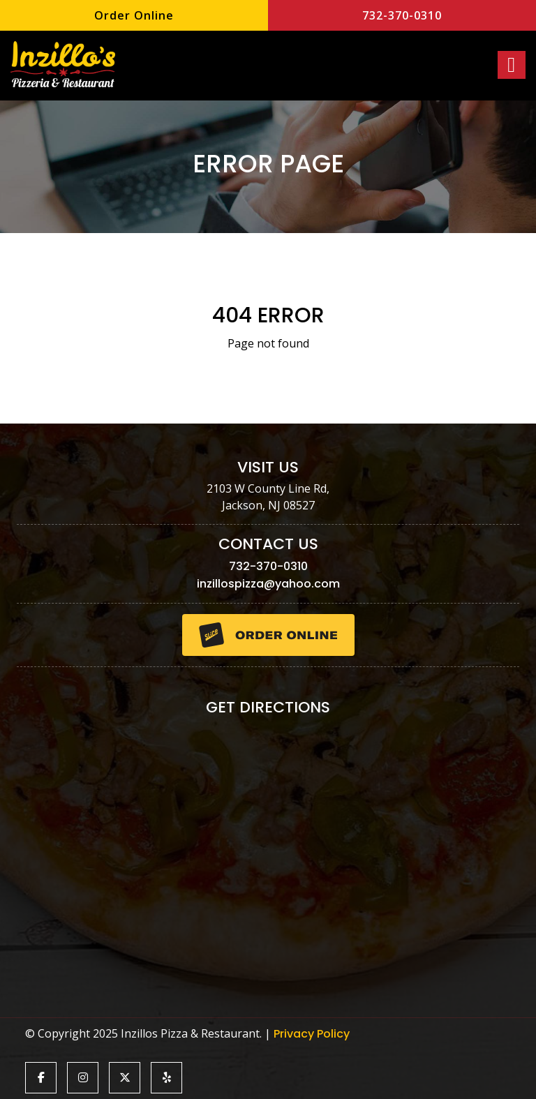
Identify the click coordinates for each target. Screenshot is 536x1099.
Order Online (134, 15)
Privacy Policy (312, 1034)
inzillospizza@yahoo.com (268, 584)
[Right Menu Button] (511, 64)
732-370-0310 (402, 15)
